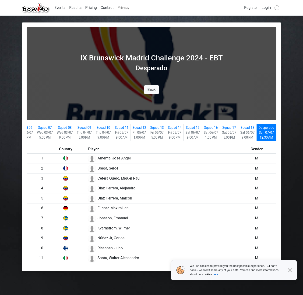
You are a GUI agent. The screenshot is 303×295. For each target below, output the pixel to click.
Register (251, 7)
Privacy (123, 7)
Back (151, 89)
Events (59, 7)
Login (266, 7)
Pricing (91, 7)
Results (75, 7)
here (215, 274)
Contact (107, 7)
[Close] (290, 270)
